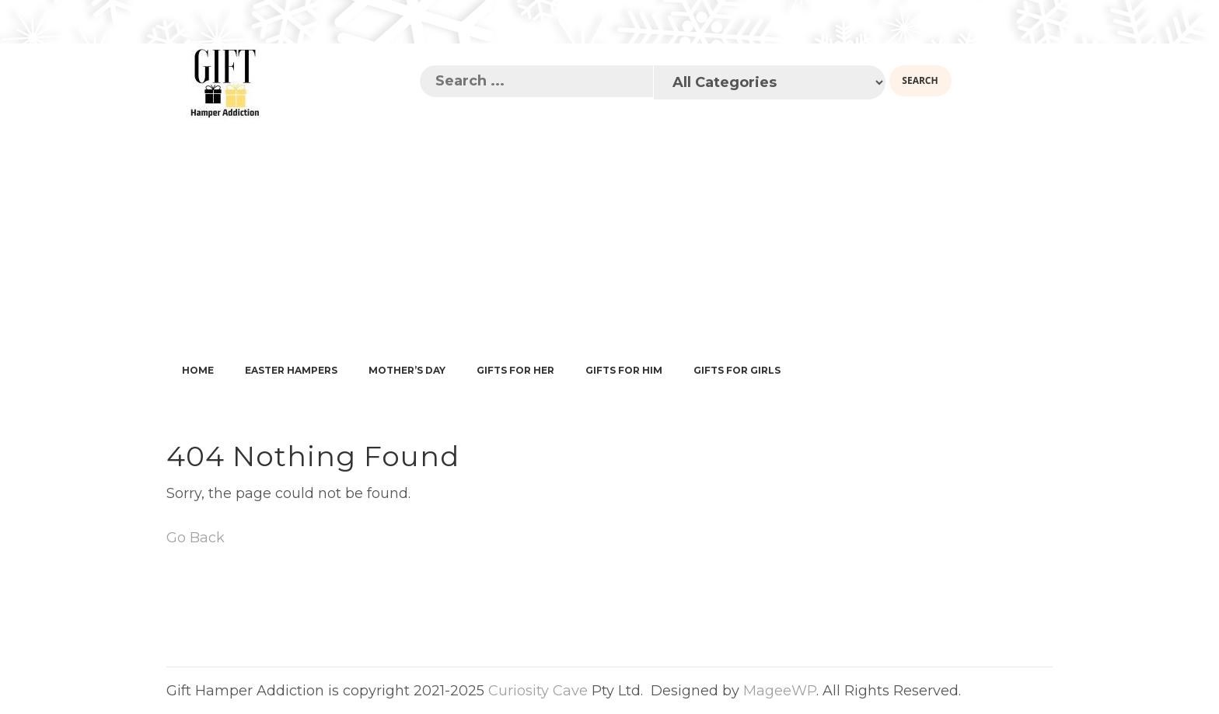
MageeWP (779, 690)
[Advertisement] (609, 238)
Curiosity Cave (538, 690)
